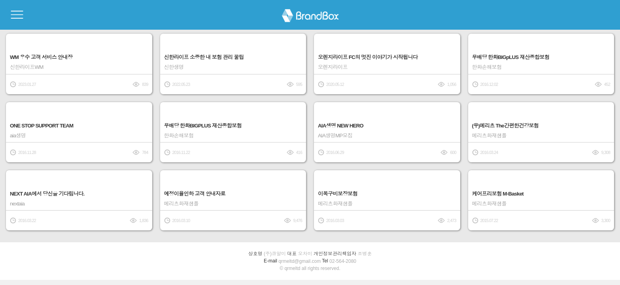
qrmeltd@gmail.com (299, 261)
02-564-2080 (342, 261)
